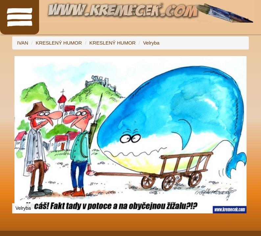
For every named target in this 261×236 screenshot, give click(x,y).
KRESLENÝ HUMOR (59, 43)
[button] (243, 62)
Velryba (151, 43)
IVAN (22, 43)
